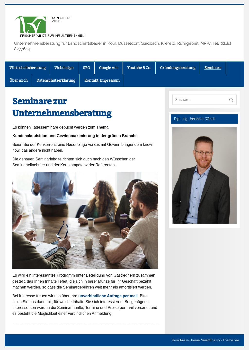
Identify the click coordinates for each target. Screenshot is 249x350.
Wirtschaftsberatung (27, 68)
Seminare (213, 68)
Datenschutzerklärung (55, 80)
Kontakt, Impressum (101, 80)
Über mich (18, 80)
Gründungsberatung (177, 68)
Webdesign (64, 68)
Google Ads (108, 68)
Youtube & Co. (139, 68)
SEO (86, 68)
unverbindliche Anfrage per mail (108, 296)
